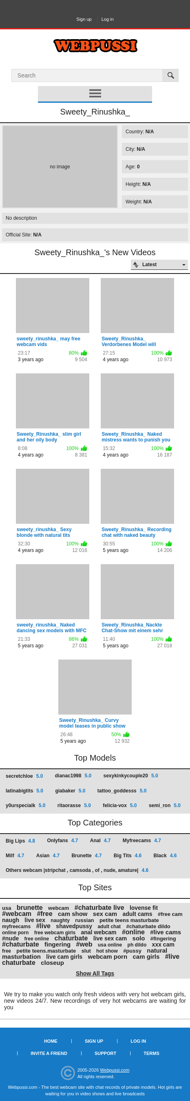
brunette (30, 907)
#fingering (163, 939)
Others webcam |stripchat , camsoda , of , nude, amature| (77, 870)
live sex (34, 920)
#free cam (170, 914)
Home (50, 1041)
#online (133, 932)
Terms (151, 1053)
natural (157, 950)
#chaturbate (20, 944)
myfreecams (16, 926)
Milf (15, 855)
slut (86, 951)
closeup (52, 962)
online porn (15, 933)
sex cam (105, 913)
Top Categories (95, 822)
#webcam (16, 913)
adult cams (137, 914)
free (6, 951)
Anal (100, 840)
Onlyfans (62, 840)
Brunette (86, 855)
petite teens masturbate (129, 920)
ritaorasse (74, 805)
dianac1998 (73, 776)
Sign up (83, 19)
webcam (58, 908)
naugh (10, 920)
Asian (48, 855)
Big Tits (127, 855)
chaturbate (71, 938)
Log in (108, 19)
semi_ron (165, 805)
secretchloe (24, 776)
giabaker (70, 791)
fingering (57, 944)
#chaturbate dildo (148, 926)
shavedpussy (74, 926)
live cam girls (64, 956)
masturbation (21, 956)
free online (36, 939)
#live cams (165, 932)
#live (43, 925)
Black (165, 855)
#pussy (132, 951)
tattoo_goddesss (122, 791)
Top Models (95, 757)
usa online (110, 945)
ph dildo (137, 945)
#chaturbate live (99, 907)
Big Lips (20, 841)
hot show (107, 951)
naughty (60, 920)
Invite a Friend (49, 1053)
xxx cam (163, 944)
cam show (73, 913)
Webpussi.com (114, 1070)
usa (6, 908)
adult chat (109, 926)
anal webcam (98, 932)
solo (139, 938)
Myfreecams (142, 840)
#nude (10, 938)
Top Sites (95, 887)
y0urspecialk (25, 805)
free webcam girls (54, 933)
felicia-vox (120, 805)
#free (44, 913)
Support (105, 1053)
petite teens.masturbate (46, 951)
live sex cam (110, 938)
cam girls (146, 956)
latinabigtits (24, 791)
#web (84, 944)
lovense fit (144, 908)
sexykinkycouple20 (130, 776)
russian (84, 920)
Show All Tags (95, 973)
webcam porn (107, 956)
